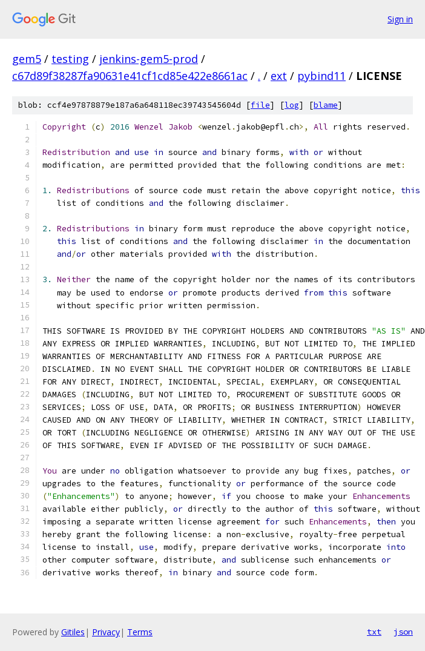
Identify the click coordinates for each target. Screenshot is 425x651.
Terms (140, 632)
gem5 (26, 58)
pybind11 (321, 75)
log (292, 105)
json (403, 631)
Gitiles (73, 632)
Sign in (400, 19)
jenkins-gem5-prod (148, 58)
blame (326, 105)
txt (374, 631)
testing (70, 58)
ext (279, 75)
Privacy (106, 632)
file (260, 105)
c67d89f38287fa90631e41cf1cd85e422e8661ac (130, 75)
